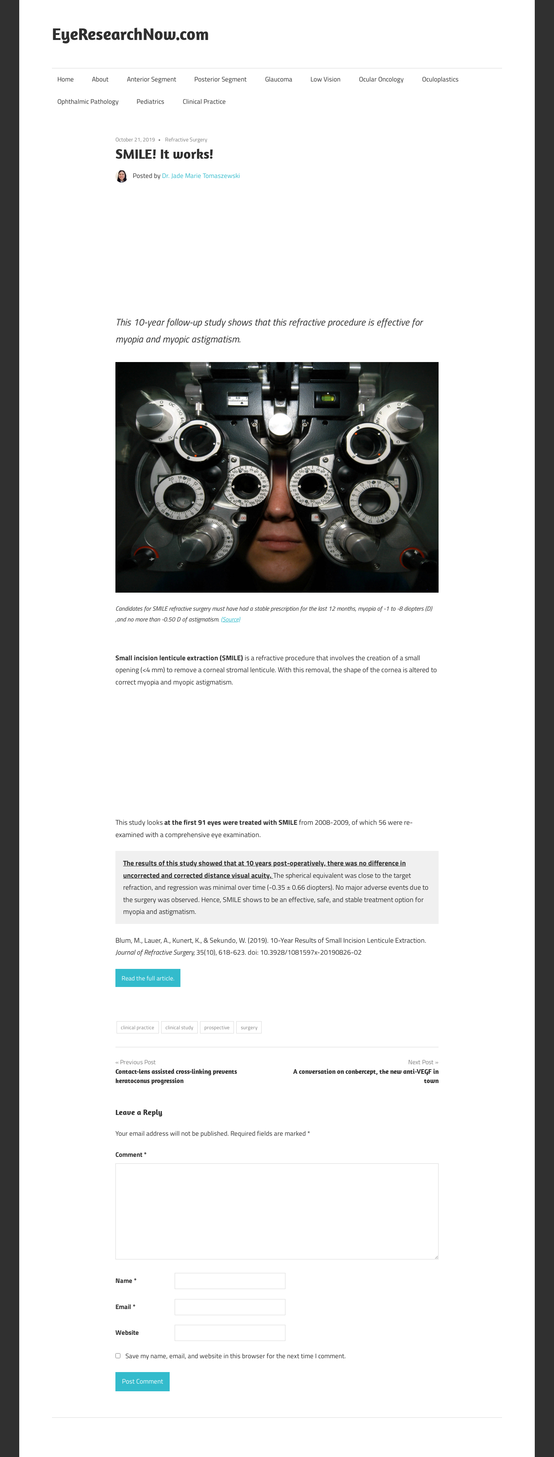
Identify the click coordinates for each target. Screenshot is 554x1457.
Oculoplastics (440, 79)
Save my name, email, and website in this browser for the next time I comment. (235, 1356)
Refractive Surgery (186, 139)
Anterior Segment (151, 79)
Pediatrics (150, 101)
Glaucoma (278, 79)
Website (127, 1332)
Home (65, 79)
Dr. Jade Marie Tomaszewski (201, 176)
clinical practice (137, 1027)
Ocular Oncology (381, 79)
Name (126, 1281)
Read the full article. (148, 978)
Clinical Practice (204, 101)
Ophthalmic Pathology (87, 101)
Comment (131, 1155)
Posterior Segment (220, 79)
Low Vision (325, 79)
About (100, 79)
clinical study (179, 1027)
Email (125, 1307)
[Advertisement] (277, 245)
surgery (249, 1027)
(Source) (230, 619)
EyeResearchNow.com (130, 33)
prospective (217, 1027)
